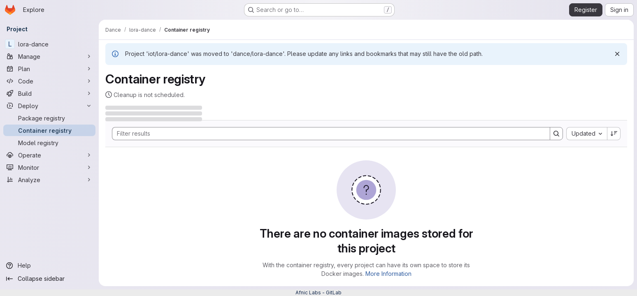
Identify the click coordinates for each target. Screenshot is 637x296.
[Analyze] (49, 179)
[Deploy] (49, 105)
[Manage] (49, 56)
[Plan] (49, 68)
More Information (388, 273)
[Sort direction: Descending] (614, 133)
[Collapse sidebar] (49, 278)
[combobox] (586, 133)
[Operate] (49, 155)
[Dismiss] (617, 54)
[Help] (49, 265)
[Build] (49, 93)
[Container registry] (49, 130)
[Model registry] (49, 142)
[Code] (49, 81)
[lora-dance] (49, 44)
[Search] (327, 134)
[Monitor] (49, 167)
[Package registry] (49, 118)
